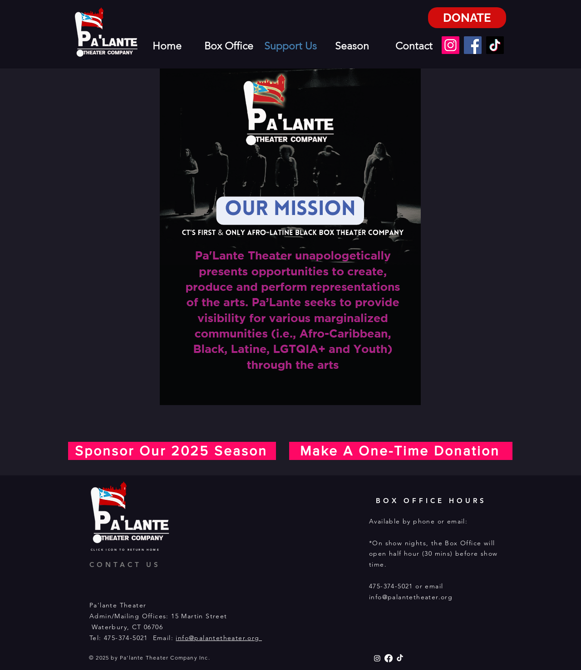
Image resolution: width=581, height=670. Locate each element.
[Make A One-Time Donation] (400, 451)
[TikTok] (495, 45)
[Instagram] (450, 45)
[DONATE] (467, 17)
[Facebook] (473, 45)
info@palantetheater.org (219, 638)
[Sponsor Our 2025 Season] (172, 451)
